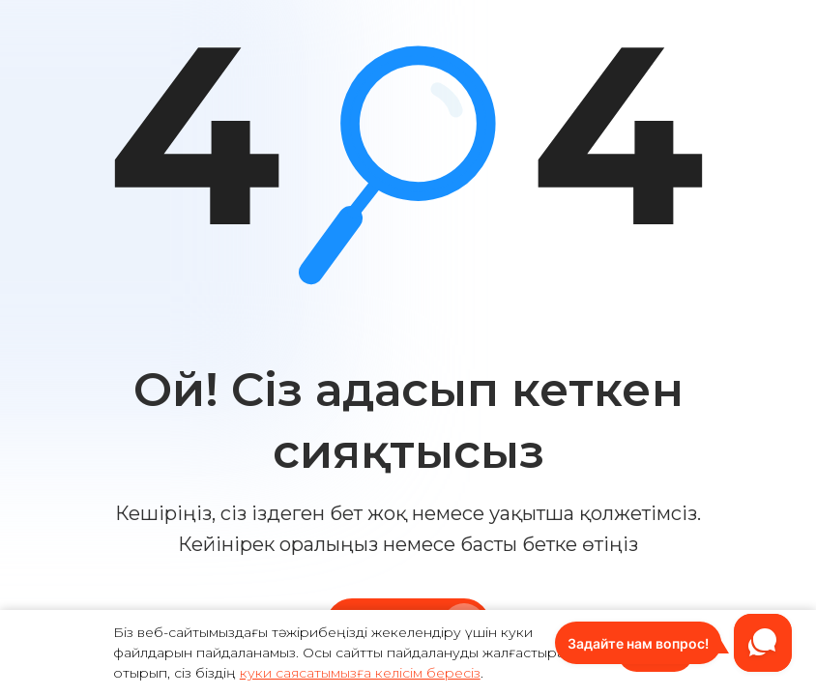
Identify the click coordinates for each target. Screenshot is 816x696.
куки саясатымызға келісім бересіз (360, 673)
